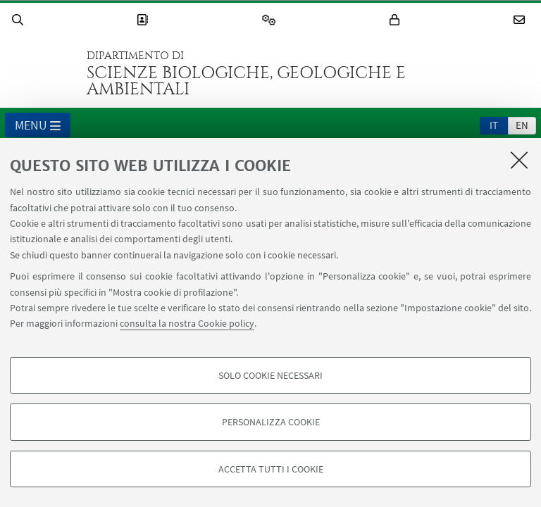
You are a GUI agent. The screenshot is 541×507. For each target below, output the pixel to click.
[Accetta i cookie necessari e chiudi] (519, 160)
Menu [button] (38, 126)
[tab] (494, 124)
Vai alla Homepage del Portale (41, 73)
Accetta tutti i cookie (270, 469)
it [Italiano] (494, 125)
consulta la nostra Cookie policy (187, 323)
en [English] (522, 125)
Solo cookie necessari (270, 375)
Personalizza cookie (271, 421)
